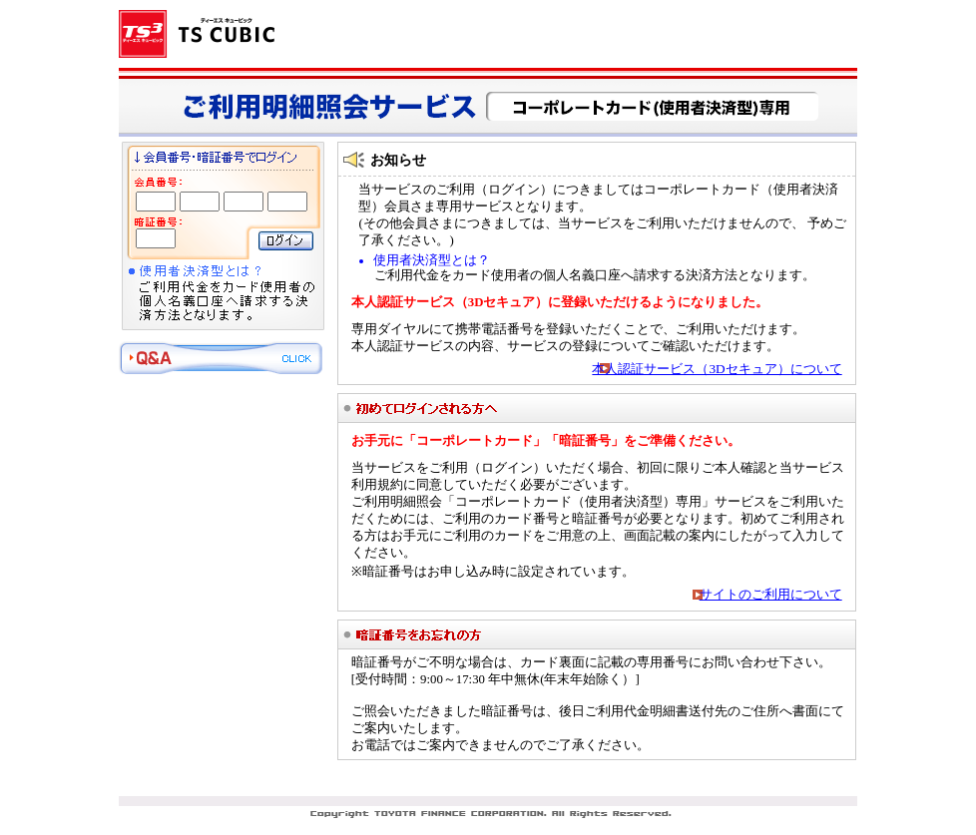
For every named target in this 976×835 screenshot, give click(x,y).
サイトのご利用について (771, 594)
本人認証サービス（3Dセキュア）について (716, 368)
